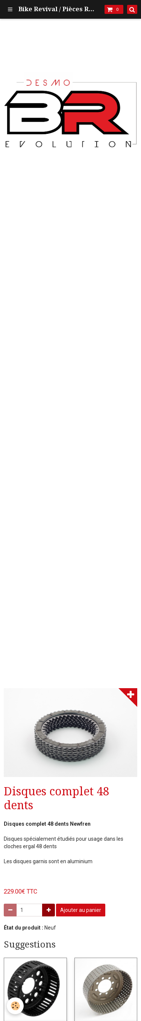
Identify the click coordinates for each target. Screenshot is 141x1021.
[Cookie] (15, 1005)
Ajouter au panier (80, 910)
